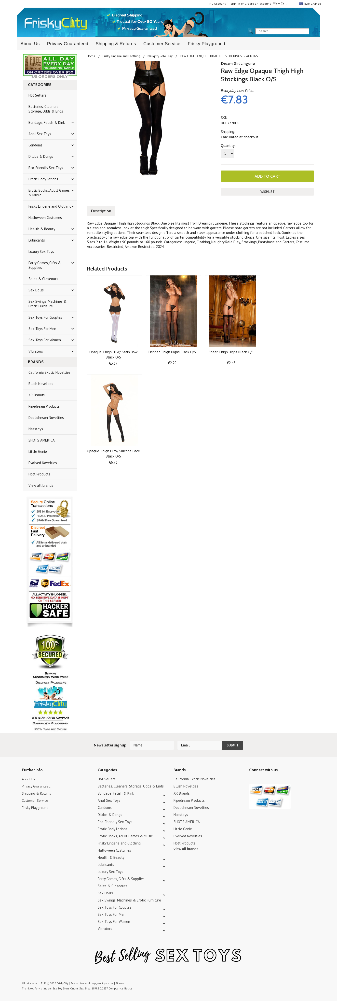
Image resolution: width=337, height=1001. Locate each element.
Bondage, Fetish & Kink (46, 122)
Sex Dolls (36, 290)
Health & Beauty (41, 229)
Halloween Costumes (45, 217)
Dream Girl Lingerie (238, 63)
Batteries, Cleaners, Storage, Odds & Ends (45, 109)
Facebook (278, 780)
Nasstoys (35, 429)
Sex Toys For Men (42, 328)
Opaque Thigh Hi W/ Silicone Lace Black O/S (113, 453)
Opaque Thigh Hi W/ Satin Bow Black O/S (113, 354)
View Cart (279, 3)
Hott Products (39, 474)
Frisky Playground (206, 43)
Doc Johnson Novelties (46, 417)
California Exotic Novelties (49, 372)
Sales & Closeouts (43, 278)
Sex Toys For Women (44, 340)
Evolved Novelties (42, 462)
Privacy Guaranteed (67, 43)
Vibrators (35, 351)
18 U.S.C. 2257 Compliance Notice (110, 988)
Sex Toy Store (60, 988)
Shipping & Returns (116, 43)
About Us (30, 43)
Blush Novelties (40, 383)
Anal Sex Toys (39, 133)
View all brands (40, 485)
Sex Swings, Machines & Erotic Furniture (47, 303)
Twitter (252, 780)
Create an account (258, 3)
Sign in (235, 3)
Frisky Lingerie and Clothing (49, 206)
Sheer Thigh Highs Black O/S (231, 351)
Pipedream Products (44, 406)
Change (315, 3)
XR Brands (36, 395)
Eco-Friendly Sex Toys (45, 167)
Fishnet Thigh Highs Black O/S (172, 351)
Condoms (35, 145)
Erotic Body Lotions (43, 179)
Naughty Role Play (160, 56)
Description (102, 210)
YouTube (261, 780)
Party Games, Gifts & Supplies (44, 265)
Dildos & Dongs (40, 156)
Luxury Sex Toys (41, 251)
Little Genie (37, 451)
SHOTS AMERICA (41, 440)
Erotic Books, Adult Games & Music (49, 192)
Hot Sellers (37, 95)
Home (91, 56)
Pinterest (269, 780)
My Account (217, 3)
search (313, 31)
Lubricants (36, 240)
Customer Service (161, 43)
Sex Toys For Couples (45, 317)
